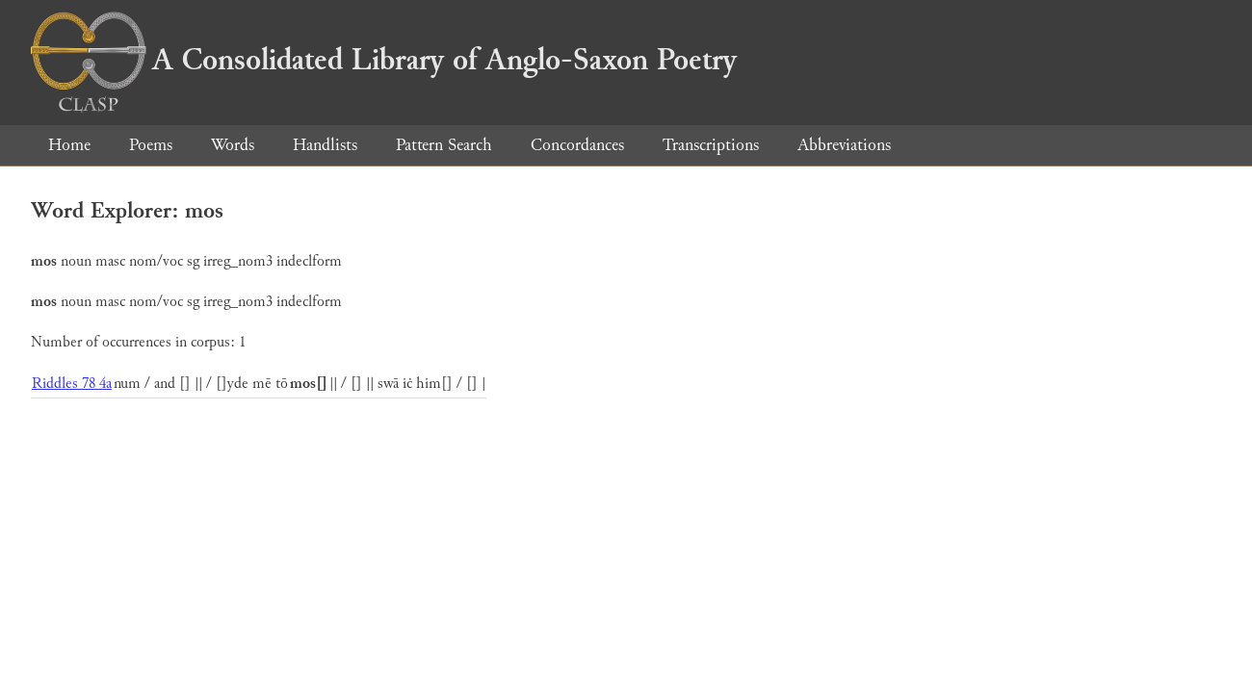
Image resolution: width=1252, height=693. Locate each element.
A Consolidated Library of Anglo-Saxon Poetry (384, 60)
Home (69, 145)
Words (232, 145)
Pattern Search (444, 145)
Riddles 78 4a (72, 383)
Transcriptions (711, 145)
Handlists (325, 145)
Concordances (577, 145)
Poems (150, 145)
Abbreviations (844, 145)
